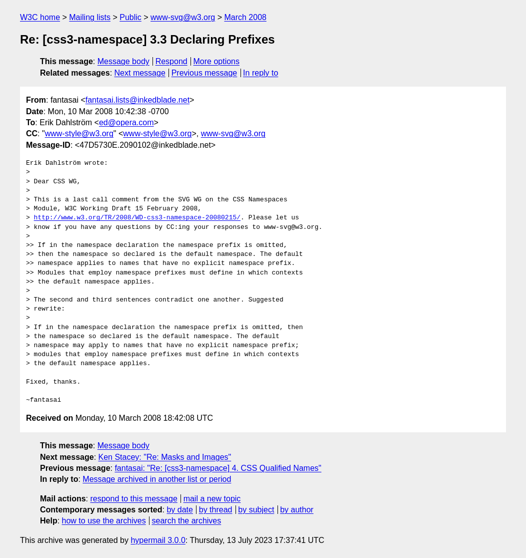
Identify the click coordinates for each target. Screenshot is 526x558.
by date (179, 509)
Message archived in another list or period (156, 479)
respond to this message (133, 498)
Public (131, 17)
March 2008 (245, 17)
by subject (256, 509)
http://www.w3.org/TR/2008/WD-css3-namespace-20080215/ (137, 217)
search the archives (187, 520)
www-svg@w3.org (182, 17)
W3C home (40, 17)
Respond (172, 61)
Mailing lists (89, 17)
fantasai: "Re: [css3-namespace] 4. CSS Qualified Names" (217, 468)
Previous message (205, 73)
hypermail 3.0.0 (157, 540)
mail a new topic (212, 498)
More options (217, 61)
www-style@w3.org (79, 133)
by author (297, 509)
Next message (140, 73)
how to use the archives (104, 520)
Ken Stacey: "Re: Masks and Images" (165, 457)
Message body (124, 61)
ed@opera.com (126, 122)
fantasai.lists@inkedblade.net (138, 100)
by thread (215, 509)
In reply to (260, 73)
